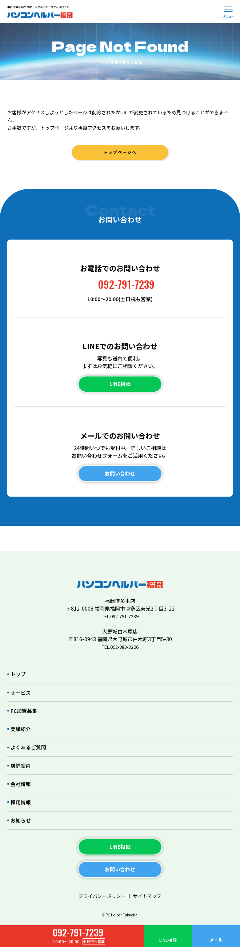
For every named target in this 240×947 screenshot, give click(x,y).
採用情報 (22, 796)
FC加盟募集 (25, 695)
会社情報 (22, 776)
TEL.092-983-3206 (120, 626)
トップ (19, 655)
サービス (22, 675)
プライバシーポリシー (101, 893)
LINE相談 (168, 940)
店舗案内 (22, 756)
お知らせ (22, 816)
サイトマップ (149, 893)
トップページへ (120, 154)
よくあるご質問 (30, 735)
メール (216, 939)
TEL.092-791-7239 (120, 596)
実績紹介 (22, 715)
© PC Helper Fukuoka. (120, 915)
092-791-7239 (126, 288)
